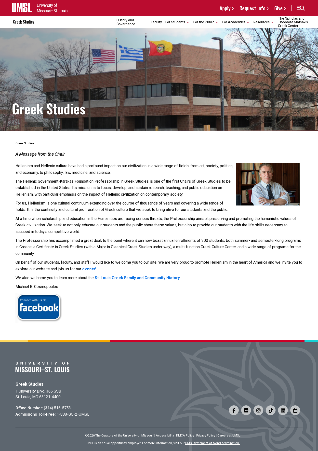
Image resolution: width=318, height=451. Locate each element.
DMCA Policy (185, 435)
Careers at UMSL (228, 435)
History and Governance (126, 22)
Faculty (156, 22)
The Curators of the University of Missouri (124, 435)
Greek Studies (23, 22)
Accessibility (165, 435)
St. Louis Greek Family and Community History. (138, 277)
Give (278, 8)
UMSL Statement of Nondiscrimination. (212, 443)
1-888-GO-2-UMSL (73, 414)
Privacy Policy (205, 435)
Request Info (252, 8)
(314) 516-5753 (57, 408)
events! (89, 269)
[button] (300, 8)
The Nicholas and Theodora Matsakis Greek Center (293, 22)
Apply (225, 8)
